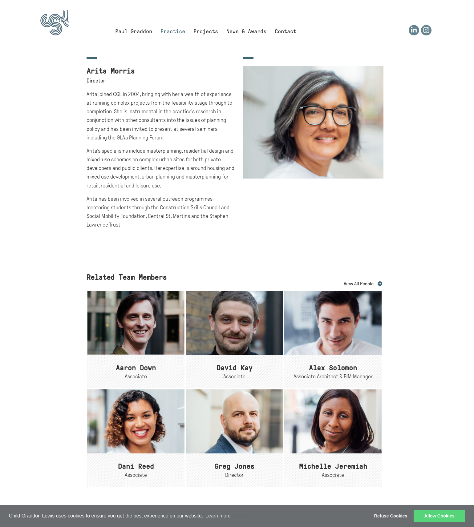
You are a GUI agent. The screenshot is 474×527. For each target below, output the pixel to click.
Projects (205, 31)
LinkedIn (414, 30)
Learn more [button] (218, 515)
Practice (172, 31)
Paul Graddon (133, 31)
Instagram (426, 30)
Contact (285, 31)
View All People (359, 283)
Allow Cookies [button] (439, 515)
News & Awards (246, 31)
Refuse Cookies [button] (390, 515)
